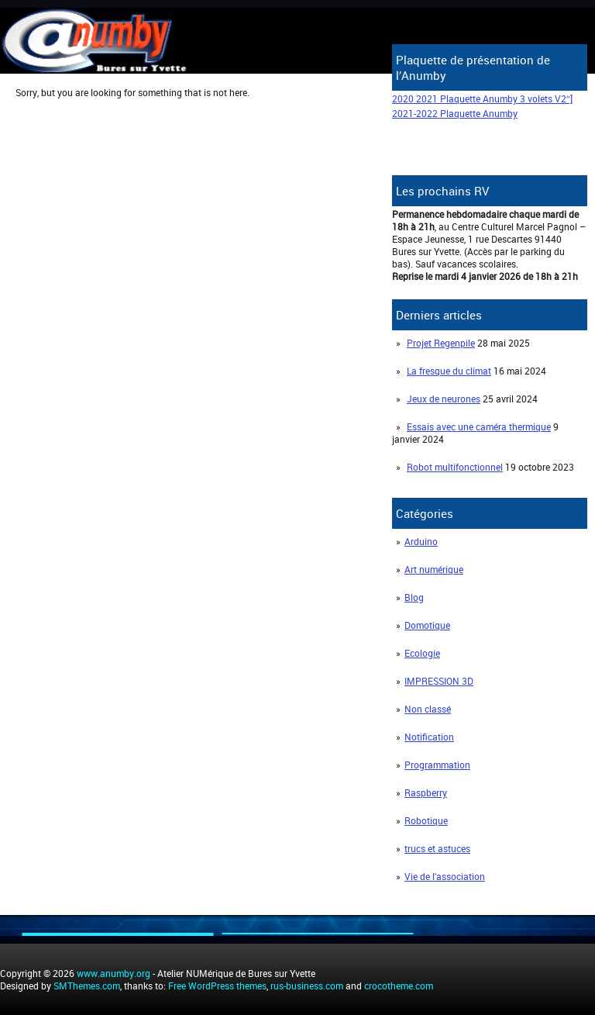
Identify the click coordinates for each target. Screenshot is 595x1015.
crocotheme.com (398, 985)
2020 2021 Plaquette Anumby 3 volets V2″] (482, 98)
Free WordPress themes (217, 985)
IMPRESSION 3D (438, 681)
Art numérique (433, 569)
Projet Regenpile (441, 343)
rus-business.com (306, 985)
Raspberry (425, 792)
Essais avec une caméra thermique (479, 426)
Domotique (427, 625)
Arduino (421, 541)
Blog (414, 597)
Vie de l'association (444, 876)
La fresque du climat (449, 370)
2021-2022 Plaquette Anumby (455, 113)
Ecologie (422, 653)
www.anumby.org (113, 973)
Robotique (426, 820)
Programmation (437, 764)
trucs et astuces (437, 848)
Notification (429, 736)
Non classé (427, 709)
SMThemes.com (86, 985)
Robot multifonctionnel (455, 467)
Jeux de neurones (443, 398)
